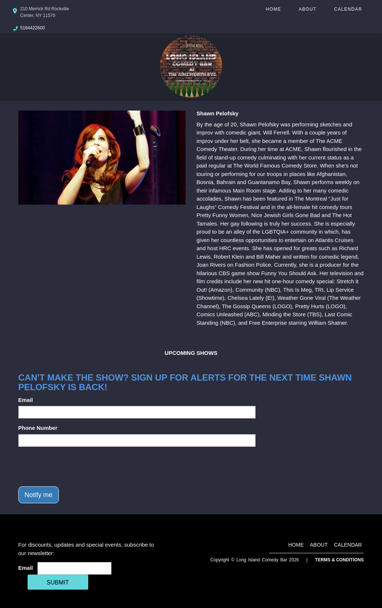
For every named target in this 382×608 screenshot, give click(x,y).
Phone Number (38, 428)
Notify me (39, 495)
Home (273, 9)
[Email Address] (74, 568)
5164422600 (32, 27)
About (308, 9)
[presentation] (74, 466)
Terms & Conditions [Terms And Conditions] (339, 559)
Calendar (348, 9)
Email (25, 400)
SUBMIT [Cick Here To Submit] (58, 582)
